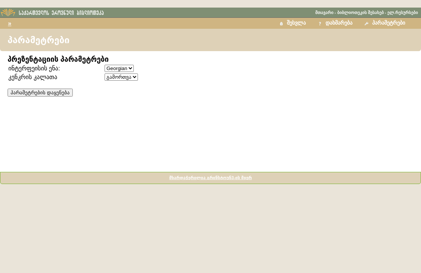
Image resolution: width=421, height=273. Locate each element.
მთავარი (324, 12)
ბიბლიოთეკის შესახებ (360, 12)
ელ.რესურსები (402, 12)
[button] (385, 23)
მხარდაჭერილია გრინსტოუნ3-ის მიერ (210, 177)
